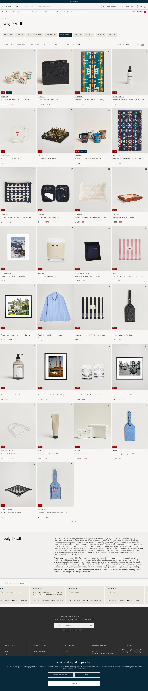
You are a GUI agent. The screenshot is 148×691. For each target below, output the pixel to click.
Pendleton (4, 96)
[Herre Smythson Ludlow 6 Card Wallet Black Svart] (55, 72)
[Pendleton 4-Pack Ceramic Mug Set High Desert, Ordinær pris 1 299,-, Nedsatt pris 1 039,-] (18, 77)
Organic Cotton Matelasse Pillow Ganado (90, 217)
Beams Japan (5, 155)
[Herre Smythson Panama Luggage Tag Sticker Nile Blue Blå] (55, 484)
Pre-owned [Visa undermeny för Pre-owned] (74, 12)
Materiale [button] (58, 45)
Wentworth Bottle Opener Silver (12, 454)
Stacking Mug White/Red (10, 158)
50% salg (111, 35)
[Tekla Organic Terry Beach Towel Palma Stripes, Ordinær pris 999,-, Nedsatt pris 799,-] (130, 254)
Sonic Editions (6, 273)
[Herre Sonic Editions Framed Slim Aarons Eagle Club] (18, 248)
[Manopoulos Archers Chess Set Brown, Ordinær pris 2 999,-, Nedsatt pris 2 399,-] (55, 136)
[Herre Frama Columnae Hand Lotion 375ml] (18, 367)
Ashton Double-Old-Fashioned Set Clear (90, 395)
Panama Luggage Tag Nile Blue (124, 454)
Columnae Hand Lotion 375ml (12, 395)
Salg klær (8, 35)
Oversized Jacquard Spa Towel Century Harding (89, 100)
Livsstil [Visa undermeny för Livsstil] (44, 12)
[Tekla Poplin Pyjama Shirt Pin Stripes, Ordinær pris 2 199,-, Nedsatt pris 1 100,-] (55, 313)
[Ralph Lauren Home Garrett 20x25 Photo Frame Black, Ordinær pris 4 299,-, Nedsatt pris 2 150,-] (92, 254)
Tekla (114, 273)
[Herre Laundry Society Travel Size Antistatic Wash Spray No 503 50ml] (130, 72)
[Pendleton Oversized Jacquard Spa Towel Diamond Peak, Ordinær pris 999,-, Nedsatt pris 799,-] (130, 136)
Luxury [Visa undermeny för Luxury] (81, 12)
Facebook (66, 655)
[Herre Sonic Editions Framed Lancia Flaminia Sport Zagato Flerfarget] (55, 367)
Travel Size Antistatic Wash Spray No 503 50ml (128, 100)
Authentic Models (7, 509)
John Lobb (41, 214)
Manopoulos (42, 155)
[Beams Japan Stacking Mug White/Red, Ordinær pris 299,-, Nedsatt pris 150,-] (18, 136)
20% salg (78, 35)
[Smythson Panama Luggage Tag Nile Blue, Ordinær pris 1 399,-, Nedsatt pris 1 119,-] (130, 431)
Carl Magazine (137, 12)
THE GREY (78, 451)
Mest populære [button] (124, 45)
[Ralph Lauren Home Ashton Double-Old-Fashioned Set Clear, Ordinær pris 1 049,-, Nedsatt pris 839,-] (92, 372)
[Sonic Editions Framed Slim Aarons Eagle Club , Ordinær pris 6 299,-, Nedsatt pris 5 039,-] (18, 254)
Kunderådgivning (109, 6)
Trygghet (6, 651)
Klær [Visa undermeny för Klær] (14, 12)
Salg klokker (51, 35)
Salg (4, 18)
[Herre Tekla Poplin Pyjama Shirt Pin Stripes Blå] (55, 307)
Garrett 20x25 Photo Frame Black (87, 276)
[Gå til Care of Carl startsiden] (10, 6)
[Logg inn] (137, 6)
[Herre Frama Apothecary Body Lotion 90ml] (55, 426)
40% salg (100, 35)
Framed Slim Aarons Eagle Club (13, 276)
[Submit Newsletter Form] (91, 625)
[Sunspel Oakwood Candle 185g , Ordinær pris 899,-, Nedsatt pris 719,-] (55, 254)
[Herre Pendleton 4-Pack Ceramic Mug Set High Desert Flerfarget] (18, 72)
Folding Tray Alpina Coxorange (123, 217)
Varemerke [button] (22, 45)
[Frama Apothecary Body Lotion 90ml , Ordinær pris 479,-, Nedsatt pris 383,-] (55, 431)
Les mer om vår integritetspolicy (74, 630)
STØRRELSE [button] (36, 45)
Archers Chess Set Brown (47, 158)
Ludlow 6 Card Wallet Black (48, 100)
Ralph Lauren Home (82, 273)
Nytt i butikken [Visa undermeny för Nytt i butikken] (7, 12)
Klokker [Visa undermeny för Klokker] (32, 12)
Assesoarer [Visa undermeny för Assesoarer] (25, 12)
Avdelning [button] (9, 45)
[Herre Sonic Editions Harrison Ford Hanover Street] (130, 367)
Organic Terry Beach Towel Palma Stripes (127, 276)
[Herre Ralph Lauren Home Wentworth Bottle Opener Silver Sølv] (18, 426)
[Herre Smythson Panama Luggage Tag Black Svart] (130, 307)
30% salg (89, 35)
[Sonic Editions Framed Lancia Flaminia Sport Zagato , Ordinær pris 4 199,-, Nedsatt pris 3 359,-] (55, 372)
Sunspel (41, 273)
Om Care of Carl (8, 655)
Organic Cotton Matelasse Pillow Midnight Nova (17, 217)
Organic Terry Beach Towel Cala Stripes (90, 335)
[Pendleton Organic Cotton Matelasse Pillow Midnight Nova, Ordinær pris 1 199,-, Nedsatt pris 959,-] (18, 195)
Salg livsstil (65, 35)
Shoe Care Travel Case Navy (48, 217)
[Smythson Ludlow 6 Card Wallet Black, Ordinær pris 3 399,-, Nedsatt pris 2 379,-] (55, 77)
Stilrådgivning (127, 6)
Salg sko (20, 35)
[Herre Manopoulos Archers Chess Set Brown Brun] (55, 130)
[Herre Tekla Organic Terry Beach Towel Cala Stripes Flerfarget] (92, 307)
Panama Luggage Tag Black (122, 335)
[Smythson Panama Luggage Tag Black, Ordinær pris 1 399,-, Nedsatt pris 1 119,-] (130, 313)
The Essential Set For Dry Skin (86, 454)
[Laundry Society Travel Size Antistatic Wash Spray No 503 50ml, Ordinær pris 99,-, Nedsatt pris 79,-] (130, 77)
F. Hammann (116, 214)
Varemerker (52, 12)
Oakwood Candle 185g (46, 276)
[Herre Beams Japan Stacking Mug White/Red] (18, 130)
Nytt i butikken (74, 1)
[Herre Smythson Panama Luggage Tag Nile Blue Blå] (130, 426)
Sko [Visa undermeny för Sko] (19, 12)
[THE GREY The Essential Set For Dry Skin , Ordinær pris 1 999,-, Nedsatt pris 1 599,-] (92, 431)
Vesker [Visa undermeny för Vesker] (38, 12)
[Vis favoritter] (141, 6)
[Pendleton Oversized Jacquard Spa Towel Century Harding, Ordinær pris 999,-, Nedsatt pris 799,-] (92, 77)
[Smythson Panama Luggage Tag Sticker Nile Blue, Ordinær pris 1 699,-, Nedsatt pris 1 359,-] (55, 490)
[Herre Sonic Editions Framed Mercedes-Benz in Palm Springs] (18, 307)
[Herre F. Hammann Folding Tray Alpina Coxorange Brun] (130, 189)
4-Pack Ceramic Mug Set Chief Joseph (89, 158)
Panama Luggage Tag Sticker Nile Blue (52, 513)
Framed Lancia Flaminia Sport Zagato (52, 395)
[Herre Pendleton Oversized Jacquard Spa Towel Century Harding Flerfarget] (92, 72)
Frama (3, 392)
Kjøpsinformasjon (39, 651)
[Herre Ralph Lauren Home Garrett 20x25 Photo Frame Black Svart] (92, 248)
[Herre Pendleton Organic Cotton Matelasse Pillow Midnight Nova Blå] (18, 189)
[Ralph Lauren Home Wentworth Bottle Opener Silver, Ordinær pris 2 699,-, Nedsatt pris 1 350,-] (18, 431)
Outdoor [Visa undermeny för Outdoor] (60, 12)
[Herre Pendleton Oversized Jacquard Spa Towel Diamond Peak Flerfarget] (130, 130)
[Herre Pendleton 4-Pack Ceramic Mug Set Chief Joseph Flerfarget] (92, 130)
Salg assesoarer (34, 35)
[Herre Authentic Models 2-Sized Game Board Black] (18, 484)
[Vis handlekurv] (144, 6)
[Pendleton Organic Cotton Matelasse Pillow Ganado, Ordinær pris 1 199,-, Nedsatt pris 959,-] (92, 195)
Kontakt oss (37, 655)
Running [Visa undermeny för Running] (66, 12)
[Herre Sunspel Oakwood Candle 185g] (55, 248)
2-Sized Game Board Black (11, 513)
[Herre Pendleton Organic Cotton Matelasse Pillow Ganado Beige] (92, 189)
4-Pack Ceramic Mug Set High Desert (15, 100)
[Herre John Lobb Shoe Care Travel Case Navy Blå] (55, 189)
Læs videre (81, 669)
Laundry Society (118, 96)
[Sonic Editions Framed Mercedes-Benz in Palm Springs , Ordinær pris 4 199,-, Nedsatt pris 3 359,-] (18, 313)
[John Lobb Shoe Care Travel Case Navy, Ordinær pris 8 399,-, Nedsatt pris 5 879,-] (55, 195)
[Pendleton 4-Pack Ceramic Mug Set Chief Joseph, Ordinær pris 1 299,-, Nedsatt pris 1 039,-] (92, 136)
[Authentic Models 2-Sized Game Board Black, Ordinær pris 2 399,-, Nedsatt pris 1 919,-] (18, 490)
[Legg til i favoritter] (34, 51)
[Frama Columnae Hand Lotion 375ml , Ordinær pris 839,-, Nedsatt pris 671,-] (18, 372)
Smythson (41, 96)
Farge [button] (47, 45)
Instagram (66, 651)
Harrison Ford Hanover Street (123, 395)
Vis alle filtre (73, 45)
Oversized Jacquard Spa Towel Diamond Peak (129, 158)
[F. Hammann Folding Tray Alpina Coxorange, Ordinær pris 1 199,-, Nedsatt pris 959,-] (130, 195)
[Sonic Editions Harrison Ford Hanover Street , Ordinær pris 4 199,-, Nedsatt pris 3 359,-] (130, 372)
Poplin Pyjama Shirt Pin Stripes (50, 335)
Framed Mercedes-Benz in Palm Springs (16, 335)
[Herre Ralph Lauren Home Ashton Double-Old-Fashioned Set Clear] (92, 367)
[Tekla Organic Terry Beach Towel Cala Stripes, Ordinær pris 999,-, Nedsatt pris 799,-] (92, 313)
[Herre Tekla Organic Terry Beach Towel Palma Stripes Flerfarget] (130, 248)
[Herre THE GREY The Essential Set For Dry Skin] (92, 426)
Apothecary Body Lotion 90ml (49, 454)
